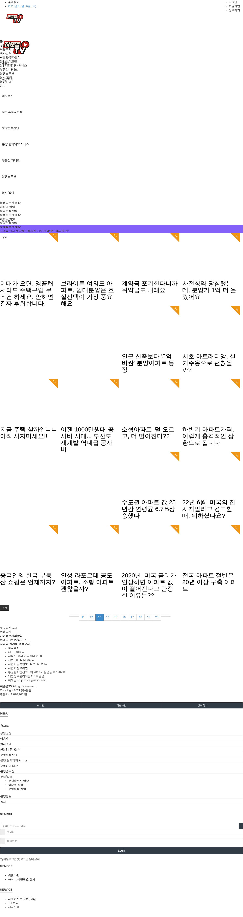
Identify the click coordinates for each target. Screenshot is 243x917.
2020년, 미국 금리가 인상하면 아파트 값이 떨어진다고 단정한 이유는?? (149, 585)
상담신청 (5, 45)
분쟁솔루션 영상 (10, 202)
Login (121, 850)
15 (116, 617)
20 (157, 617)
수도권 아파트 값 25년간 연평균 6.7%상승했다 (149, 509)
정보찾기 (234, 10)
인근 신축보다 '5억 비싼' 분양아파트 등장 (148, 363)
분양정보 (5, 81)
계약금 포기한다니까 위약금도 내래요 (150, 286)
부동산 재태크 (11, 160)
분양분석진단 (10, 128)
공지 (3, 85)
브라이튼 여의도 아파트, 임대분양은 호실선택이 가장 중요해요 (87, 293)
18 (140, 617)
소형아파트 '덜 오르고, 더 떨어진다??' (148, 432)
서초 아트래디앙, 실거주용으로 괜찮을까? (209, 363)
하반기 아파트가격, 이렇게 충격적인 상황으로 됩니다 (208, 436)
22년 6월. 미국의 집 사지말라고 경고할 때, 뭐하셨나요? (208, 509)
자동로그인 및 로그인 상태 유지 (20, 859)
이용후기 (5, 49)
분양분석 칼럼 (9, 210)
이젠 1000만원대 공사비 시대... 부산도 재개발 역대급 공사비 (87, 439)
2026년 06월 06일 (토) (22, 6)
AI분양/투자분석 (12, 111)
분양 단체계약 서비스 (15, 144)
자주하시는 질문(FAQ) (22, 898)
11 (83, 617)
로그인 (233, 2)
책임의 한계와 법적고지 (15, 643)
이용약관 (5, 631)
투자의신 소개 (9, 627)
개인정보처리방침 (11, 635)
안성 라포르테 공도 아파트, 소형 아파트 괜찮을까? (87, 582)
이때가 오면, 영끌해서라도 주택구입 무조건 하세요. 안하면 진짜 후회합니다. (26, 293)
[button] (4, 608)
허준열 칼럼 (7, 206)
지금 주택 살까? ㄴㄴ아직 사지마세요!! (28, 432)
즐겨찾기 (13, 2)
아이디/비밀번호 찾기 (21, 879)
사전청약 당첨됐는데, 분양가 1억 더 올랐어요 (209, 290)
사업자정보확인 (18, 668)
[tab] (121, 733)
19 (148, 617)
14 (107, 617)
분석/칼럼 (8, 192)
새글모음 (13, 907)
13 (99, 617)
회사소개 (7, 95)
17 (132, 617)
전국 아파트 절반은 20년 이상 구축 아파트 (209, 582)
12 (91, 617)
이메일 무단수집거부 (13, 639)
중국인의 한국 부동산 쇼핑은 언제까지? (27, 578)
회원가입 (234, 6)
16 (124, 617)
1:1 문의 (13, 902)
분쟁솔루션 (9, 176)
